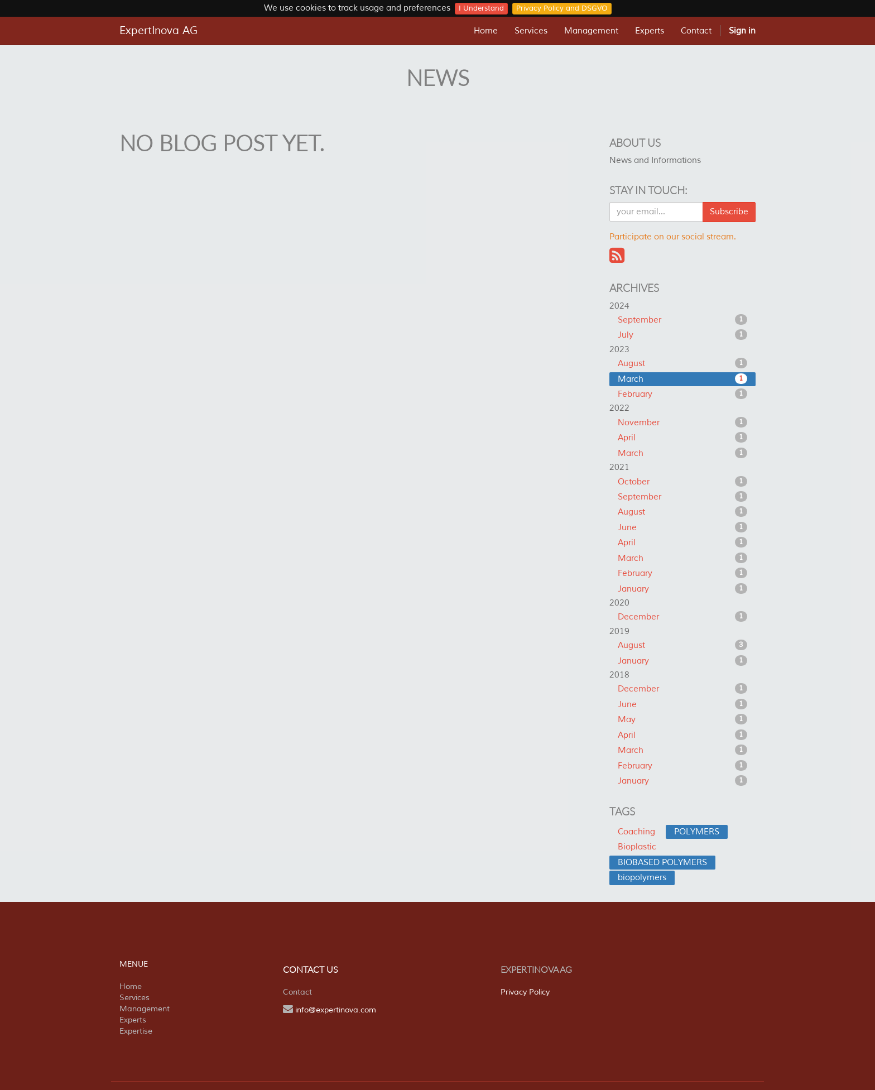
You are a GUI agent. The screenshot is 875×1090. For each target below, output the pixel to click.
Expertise (135, 1031)
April (683, 437)
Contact (297, 992)
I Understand (481, 8)
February (683, 394)
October (683, 481)
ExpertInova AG (158, 30)
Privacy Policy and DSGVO (562, 8)
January (683, 588)
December (683, 616)
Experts (132, 1020)
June (683, 527)
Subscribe (729, 212)
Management (144, 1009)
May (683, 719)
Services (134, 997)
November (683, 422)
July (683, 334)
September (683, 319)
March (683, 379)
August (683, 363)
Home (130, 986)
